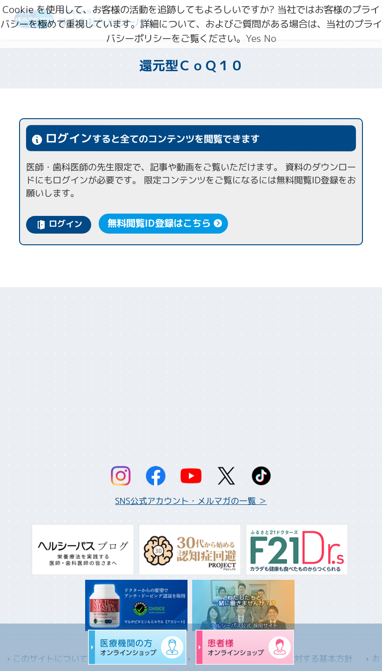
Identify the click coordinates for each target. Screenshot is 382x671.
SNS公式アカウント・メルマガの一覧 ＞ (191, 501)
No (270, 38)
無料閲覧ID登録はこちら (159, 223)
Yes (253, 38)
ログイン (65, 224)
